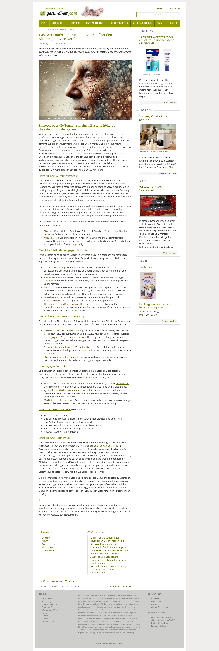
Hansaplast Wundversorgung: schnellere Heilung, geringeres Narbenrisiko (156, 40)
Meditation (47, 547)
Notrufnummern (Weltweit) (162, 617)
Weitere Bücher (169, 321)
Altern (45, 540)
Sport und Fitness (119, 23)
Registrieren (126, 586)
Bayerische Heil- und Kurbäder (55, 409)
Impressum (156, 598)
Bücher (173, 23)
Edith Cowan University (106, 445)
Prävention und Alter (70, 29)
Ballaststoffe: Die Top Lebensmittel (151, 189)
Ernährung (76, 23)
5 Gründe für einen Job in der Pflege (108, 566)
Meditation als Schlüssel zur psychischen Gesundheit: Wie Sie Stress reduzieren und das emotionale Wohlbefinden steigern (108, 542)
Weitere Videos (169, 253)
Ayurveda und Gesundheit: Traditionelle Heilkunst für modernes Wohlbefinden (109, 560)
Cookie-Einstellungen (160, 607)
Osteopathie (48, 550)
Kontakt (159, 8)
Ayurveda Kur (49, 544)
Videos (45, 618)
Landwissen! (146, 267)
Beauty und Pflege (94, 23)
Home (43, 29)
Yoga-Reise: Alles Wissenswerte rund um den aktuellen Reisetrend (109, 552)
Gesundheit (57, 23)
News (159, 23)
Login (166, 8)
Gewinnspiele (48, 621)
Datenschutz (156, 601)
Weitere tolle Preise (167, 173)
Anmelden (114, 586)
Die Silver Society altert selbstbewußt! (102, 571)
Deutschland (122, 383)
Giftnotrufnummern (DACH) (163, 620)
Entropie (46, 537)
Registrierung (175, 8)
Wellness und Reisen (142, 23)
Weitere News (170, 102)
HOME (43, 23)
